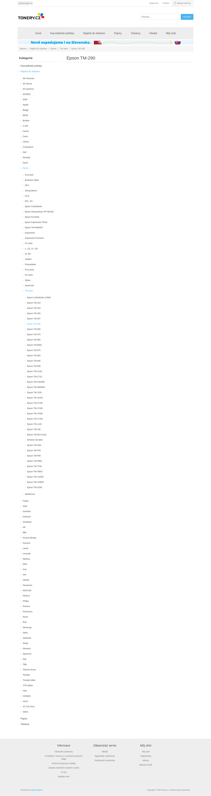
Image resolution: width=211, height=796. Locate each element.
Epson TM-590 (34, 340)
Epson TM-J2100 (35, 398)
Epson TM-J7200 (35, 408)
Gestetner (27, 522)
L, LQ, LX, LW (31, 248)
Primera (26, 606)
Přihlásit (166, 3)
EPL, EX (29, 201)
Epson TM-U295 (34, 487)
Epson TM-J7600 (35, 413)
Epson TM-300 (34, 329)
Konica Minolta (29, 538)
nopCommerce (36, 790)
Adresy (146, 760)
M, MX (28, 254)
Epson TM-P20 (34, 450)
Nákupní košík (145, 765)
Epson (53, 48)
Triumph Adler (29, 680)
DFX (27, 185)
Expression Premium (34, 238)
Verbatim (27, 696)
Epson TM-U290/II (35, 482)
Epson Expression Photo (36, 222)
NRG (25, 564)
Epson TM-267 (34, 318)
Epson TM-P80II (34, 461)
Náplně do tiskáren (94, 33)
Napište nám (64, 776)
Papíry (118, 33)
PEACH (26, 596)
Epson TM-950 (34, 366)
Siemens (27, 648)
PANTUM (27, 590)
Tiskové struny (29, 669)
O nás (63, 772)
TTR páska (28, 685)
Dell (24, 152)
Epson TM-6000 (34, 345)
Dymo (25, 163)
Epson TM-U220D (35, 477)
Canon (26, 131)
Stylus (27, 280)
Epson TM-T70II (34, 466)
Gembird (27, 511)
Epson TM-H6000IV (34, 227)
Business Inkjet (32, 180)
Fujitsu (26, 501)
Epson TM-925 (34, 355)
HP (24, 527)
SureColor (29, 285)
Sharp (25, 643)
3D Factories (28, 78)
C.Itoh (25, 126)
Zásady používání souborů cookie (63, 768)
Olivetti (26, 580)
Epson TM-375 (34, 334)
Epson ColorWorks (33, 206)
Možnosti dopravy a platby (64, 763)
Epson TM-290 (34, 324)
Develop (26, 157)
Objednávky (145, 756)
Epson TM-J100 (34, 392)
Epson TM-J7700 (35, 419)
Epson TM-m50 (34, 445)
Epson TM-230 (34, 313)
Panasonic (27, 585)
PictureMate (30, 264)
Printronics (27, 611)
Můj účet (171, 33)
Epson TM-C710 (34, 376)
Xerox (25, 701)
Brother (26, 120)
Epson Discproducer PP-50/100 (39, 211)
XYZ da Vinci (29, 706)
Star (25, 659)
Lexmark (27, 553)
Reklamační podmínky (105, 760)
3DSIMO (27, 94)
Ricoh (25, 617)
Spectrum (27, 654)
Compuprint (28, 147)
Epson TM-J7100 (35, 403)
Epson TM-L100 (34, 424)
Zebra (25, 712)
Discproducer (31, 190)
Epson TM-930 (34, 361)
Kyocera (26, 543)
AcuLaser (29, 175)
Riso (25, 622)
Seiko (25, 632)
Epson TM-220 (34, 308)
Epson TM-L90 (34, 429)
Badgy (26, 110)
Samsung (27, 627)
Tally (25, 664)
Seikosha (27, 638)
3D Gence (27, 83)
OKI (24, 574)
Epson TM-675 (34, 350)
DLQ (27, 196)
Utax (25, 691)
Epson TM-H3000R (36, 382)
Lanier (25, 548)
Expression (30, 233)
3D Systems (28, 89)
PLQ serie (29, 270)
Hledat (153, 33)
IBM (24, 532)
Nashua (26, 559)
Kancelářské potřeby (62, 33)
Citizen (26, 141)
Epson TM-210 (34, 303)
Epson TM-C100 (34, 371)
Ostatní (28, 259)
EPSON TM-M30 (34, 440)
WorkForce (30, 494)
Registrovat (153, 3)
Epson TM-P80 (34, 456)
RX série (29, 275)
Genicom (27, 516)
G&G (25, 506)
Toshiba (26, 675)
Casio (25, 136)
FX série (29, 243)
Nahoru (23, 48)
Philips (26, 601)
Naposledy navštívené (105, 756)
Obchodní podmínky (64, 751)
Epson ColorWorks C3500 (39, 297)
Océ (25, 569)
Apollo (25, 105)
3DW (25, 99)
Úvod (38, 33)
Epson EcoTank (32, 217)
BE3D (25, 115)
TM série (64, 48)
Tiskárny (135, 33)
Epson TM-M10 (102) (36, 434)
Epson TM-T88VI (35, 471)
